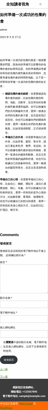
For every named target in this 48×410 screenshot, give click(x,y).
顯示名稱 (6, 297)
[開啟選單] (40, 4)
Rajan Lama (26, 403)
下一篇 (4, 376)
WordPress (6, 407)
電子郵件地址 (8, 312)
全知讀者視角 (17, 4)
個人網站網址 (7, 327)
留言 (3, 262)
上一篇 (4, 369)
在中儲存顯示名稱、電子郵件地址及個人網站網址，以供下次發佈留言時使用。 (25, 346)
